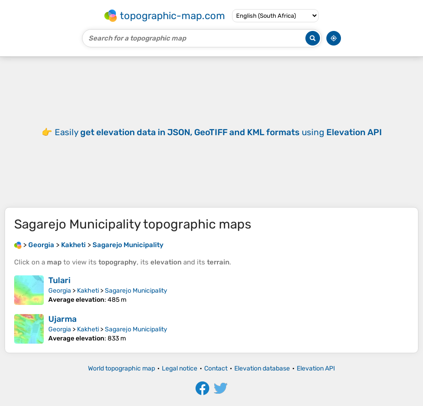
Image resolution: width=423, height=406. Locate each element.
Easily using (218, 132)
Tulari (59, 280)
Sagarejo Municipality (136, 290)
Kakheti (88, 290)
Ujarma (62, 319)
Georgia (59, 290)
